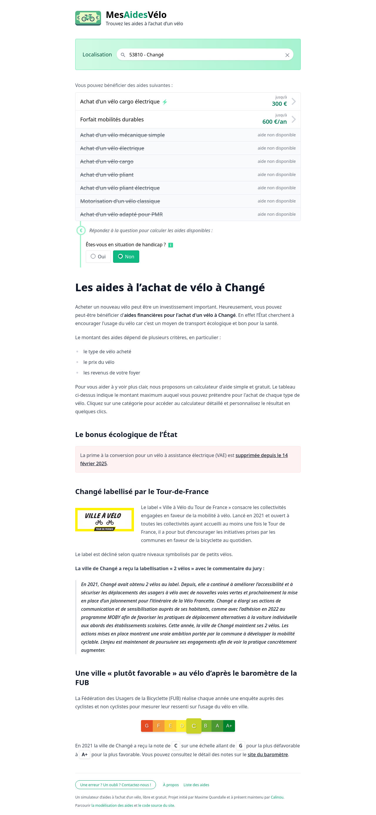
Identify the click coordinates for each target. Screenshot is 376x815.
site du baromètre (268, 754)
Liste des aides (196, 784)
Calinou (277, 797)
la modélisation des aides (112, 805)
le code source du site (156, 805)
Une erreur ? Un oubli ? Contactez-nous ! (115, 784)
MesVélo (136, 14)
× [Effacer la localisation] (287, 55)
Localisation (97, 54)
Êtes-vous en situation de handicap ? (126, 244)
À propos (171, 784)
